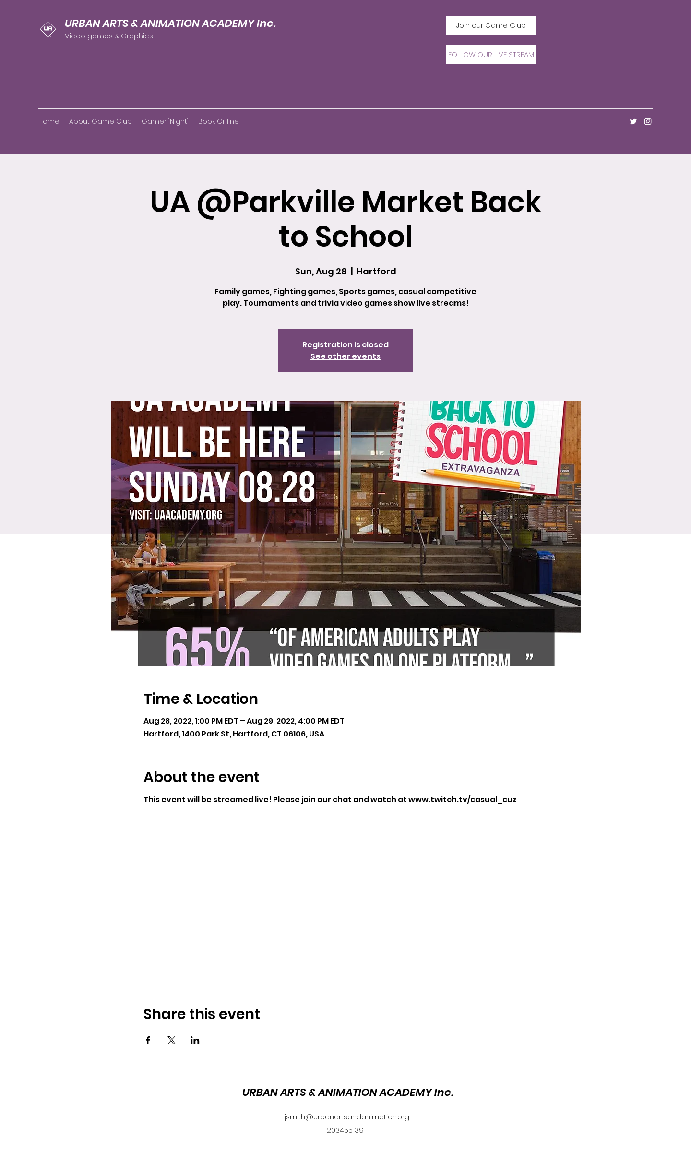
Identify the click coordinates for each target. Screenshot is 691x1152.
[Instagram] (648, 121)
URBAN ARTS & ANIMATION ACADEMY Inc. (170, 23)
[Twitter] (633, 121)
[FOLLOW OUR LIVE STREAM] (491, 54)
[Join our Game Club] (491, 25)
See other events (345, 356)
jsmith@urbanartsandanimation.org (347, 1117)
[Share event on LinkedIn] (195, 1040)
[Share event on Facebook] (148, 1040)
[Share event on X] (171, 1040)
